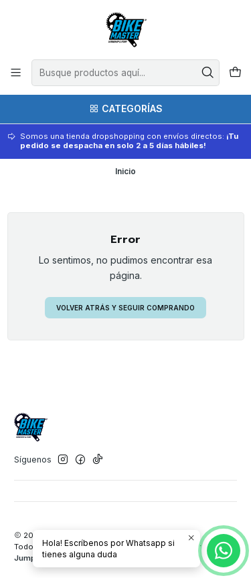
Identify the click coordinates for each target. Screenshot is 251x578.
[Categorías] (125, 109)
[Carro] (235, 73)
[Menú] (16, 73)
